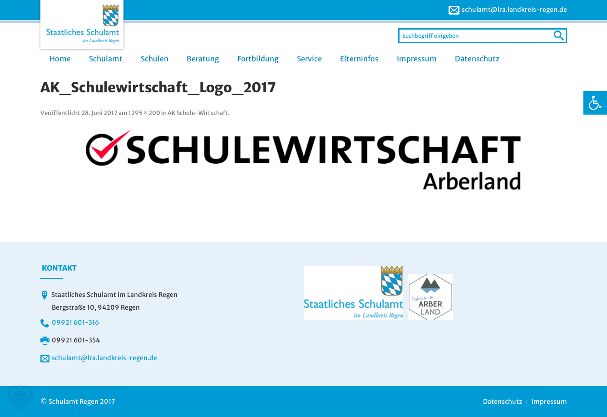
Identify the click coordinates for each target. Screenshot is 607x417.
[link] (595, 103)
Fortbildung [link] (258, 58)
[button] (20, 397)
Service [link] (309, 58)
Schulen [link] (154, 58)
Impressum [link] (417, 58)
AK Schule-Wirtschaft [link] (198, 113)
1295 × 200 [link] (144, 113)
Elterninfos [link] (359, 58)
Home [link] (60, 58)
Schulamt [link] (106, 58)
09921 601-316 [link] (75, 322)
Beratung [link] (203, 58)
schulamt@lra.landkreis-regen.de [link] (514, 9)
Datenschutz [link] (477, 58)
